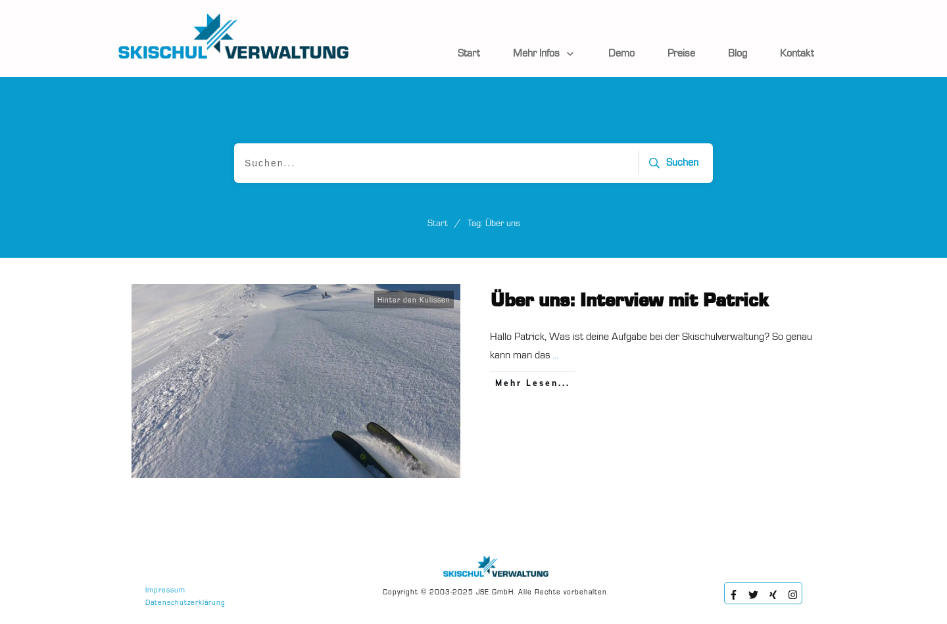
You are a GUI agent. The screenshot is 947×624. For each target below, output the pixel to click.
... (555, 355)
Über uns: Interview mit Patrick (630, 301)
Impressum (165, 590)
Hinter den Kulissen (413, 300)
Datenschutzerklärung (185, 603)
